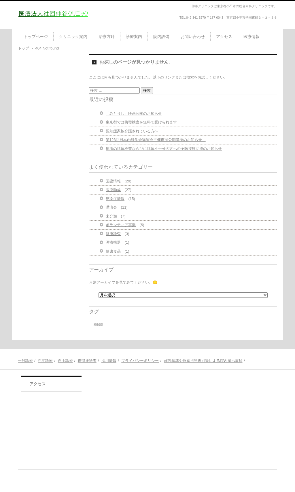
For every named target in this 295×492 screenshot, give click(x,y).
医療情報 (251, 36)
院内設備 (161, 36)
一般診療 (25, 360)
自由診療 (65, 360)
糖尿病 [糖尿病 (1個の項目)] (98, 324)
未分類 (111, 216)
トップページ (36, 36)
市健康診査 (87, 360)
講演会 (111, 207)
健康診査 (113, 234)
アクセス (224, 36)
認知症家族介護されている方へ (132, 131)
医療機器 (113, 242)
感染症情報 (115, 199)
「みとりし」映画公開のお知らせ (134, 113)
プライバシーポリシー (140, 360)
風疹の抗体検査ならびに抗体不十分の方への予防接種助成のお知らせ (164, 148)
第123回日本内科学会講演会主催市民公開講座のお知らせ (156, 140)
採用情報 (108, 360)
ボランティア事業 (121, 225)
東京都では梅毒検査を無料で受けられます (141, 122)
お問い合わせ (193, 36)
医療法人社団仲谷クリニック (51, 27)
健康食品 (113, 251)
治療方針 (107, 36)
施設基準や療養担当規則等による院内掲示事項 (203, 360)
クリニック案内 (73, 36)
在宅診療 (45, 360)
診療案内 (134, 36)
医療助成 (113, 190)
